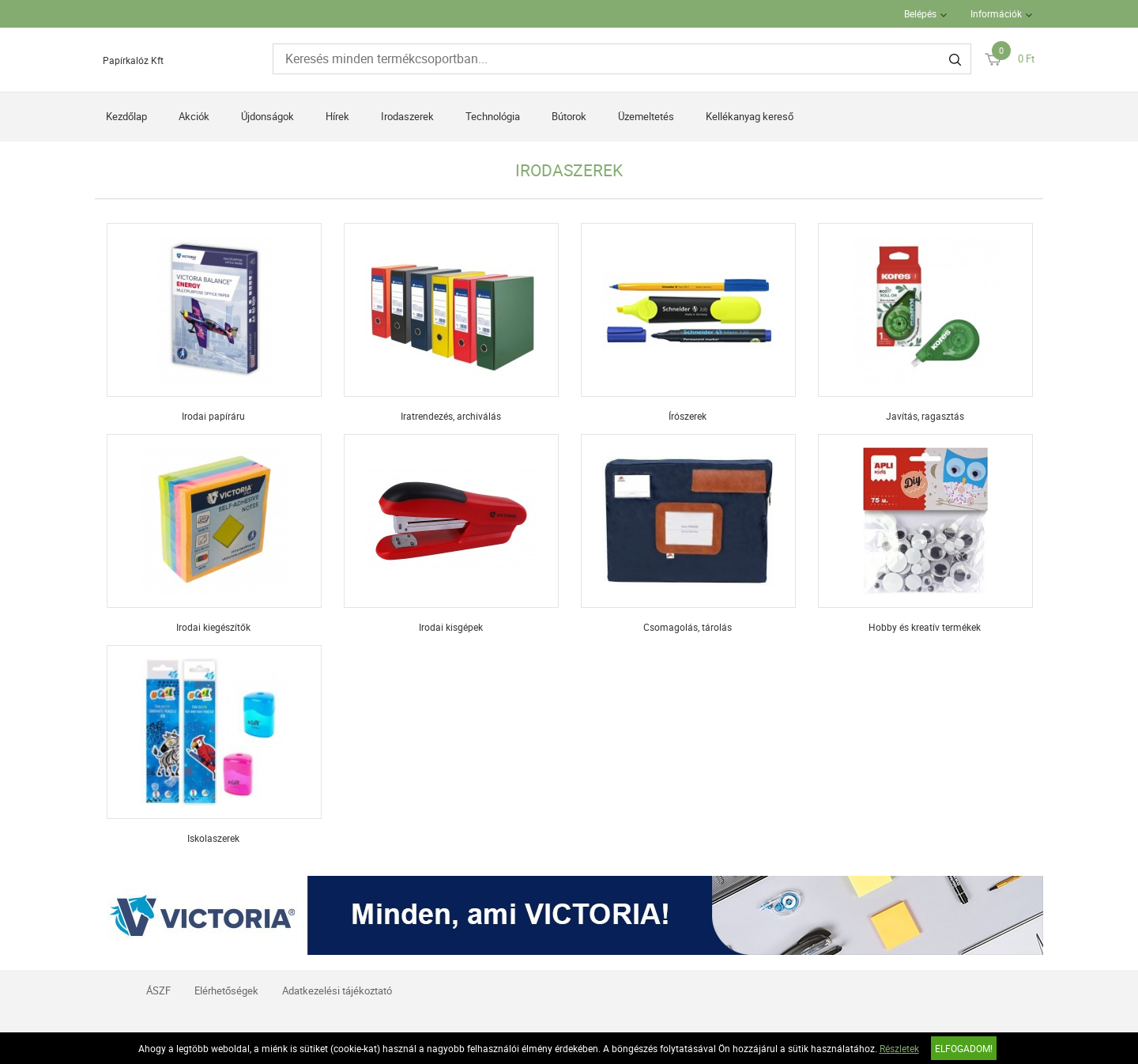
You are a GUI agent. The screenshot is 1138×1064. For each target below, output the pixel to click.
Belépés (920, 13)
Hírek (337, 116)
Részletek (899, 1048)
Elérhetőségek (226, 990)
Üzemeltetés (646, 116)
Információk (996, 13)
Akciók (194, 116)
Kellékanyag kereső (749, 116)
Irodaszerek (407, 116)
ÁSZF (158, 990)
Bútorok (569, 116)
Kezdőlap (126, 116)
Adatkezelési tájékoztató (337, 990)
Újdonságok (267, 116)
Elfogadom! (964, 1048)
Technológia (492, 116)
